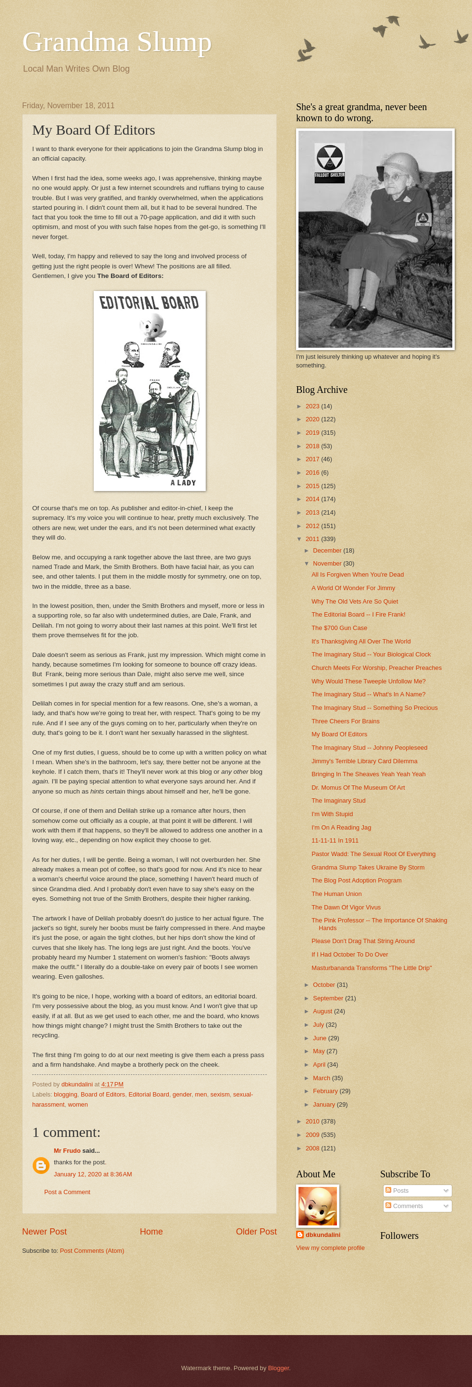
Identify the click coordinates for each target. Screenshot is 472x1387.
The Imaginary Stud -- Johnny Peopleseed (369, 747)
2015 (313, 486)
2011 (313, 538)
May (319, 1051)
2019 (313, 432)
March (322, 1078)
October (324, 984)
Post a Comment (67, 1192)
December (328, 550)
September (329, 998)
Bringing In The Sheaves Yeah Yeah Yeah (368, 774)
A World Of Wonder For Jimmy (353, 588)
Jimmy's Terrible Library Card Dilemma (364, 761)
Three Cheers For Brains (345, 721)
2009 (313, 1134)
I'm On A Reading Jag (341, 827)
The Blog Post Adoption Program (356, 880)
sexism (220, 1094)
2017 (313, 459)
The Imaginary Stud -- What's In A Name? (368, 694)
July (319, 1024)
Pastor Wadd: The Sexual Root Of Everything (373, 853)
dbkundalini (323, 1234)
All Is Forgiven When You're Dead (357, 574)
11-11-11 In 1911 (335, 840)
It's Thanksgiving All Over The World (360, 641)
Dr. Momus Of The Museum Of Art (358, 787)
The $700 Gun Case (339, 627)
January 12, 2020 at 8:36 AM (93, 1174)
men (201, 1094)
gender (182, 1094)
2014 (313, 499)
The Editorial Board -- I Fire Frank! (358, 614)
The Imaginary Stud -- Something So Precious (374, 707)
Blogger (278, 1368)
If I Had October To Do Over (349, 954)
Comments (404, 1206)
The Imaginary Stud (338, 800)
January (324, 1104)
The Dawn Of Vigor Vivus (346, 907)
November (328, 563)
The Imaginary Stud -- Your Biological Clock (371, 654)
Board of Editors (103, 1094)
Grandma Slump (117, 41)
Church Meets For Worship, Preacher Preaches (376, 667)
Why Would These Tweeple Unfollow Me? (368, 681)
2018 (313, 446)
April (320, 1064)
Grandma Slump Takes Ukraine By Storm (367, 867)
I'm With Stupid (332, 814)
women (78, 1104)
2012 (313, 526)
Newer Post (44, 1231)
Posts (397, 1190)
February (326, 1091)
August (323, 1011)
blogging (65, 1094)
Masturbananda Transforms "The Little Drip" (371, 967)
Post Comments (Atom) (92, 1250)
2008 (313, 1148)
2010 (313, 1121)
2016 (313, 472)
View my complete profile (330, 1247)
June (320, 1038)
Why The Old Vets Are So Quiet (354, 601)
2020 (313, 419)
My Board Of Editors (339, 734)
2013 (313, 512)
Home (151, 1231)
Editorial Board (148, 1094)
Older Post (256, 1231)
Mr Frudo (67, 1150)
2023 (313, 406)
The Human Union (336, 893)
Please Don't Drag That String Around (363, 941)
